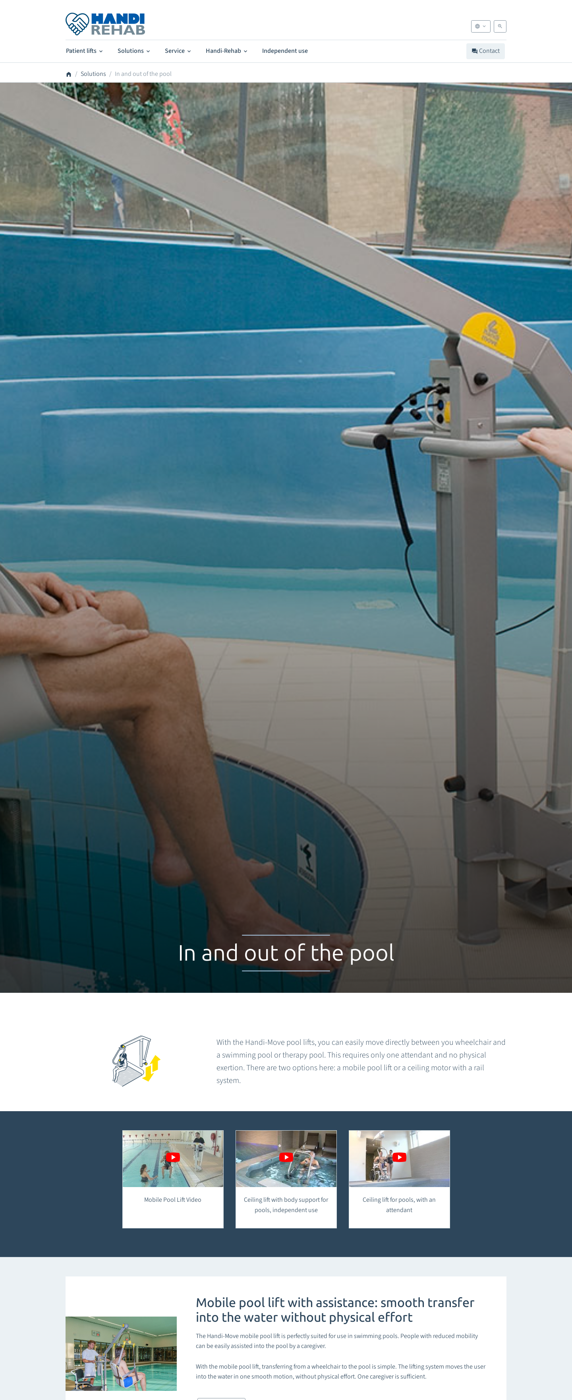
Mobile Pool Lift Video (172, 1199)
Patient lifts (85, 50)
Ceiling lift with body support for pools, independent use (286, 1204)
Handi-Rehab (227, 50)
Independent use (285, 50)
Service (178, 50)
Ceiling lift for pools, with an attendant (399, 1204)
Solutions (134, 50)
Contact (486, 50)
